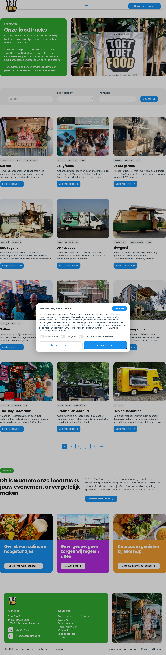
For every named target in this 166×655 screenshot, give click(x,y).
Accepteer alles (105, 345)
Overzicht (119, 308)
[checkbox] (48, 336)
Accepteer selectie (61, 345)
